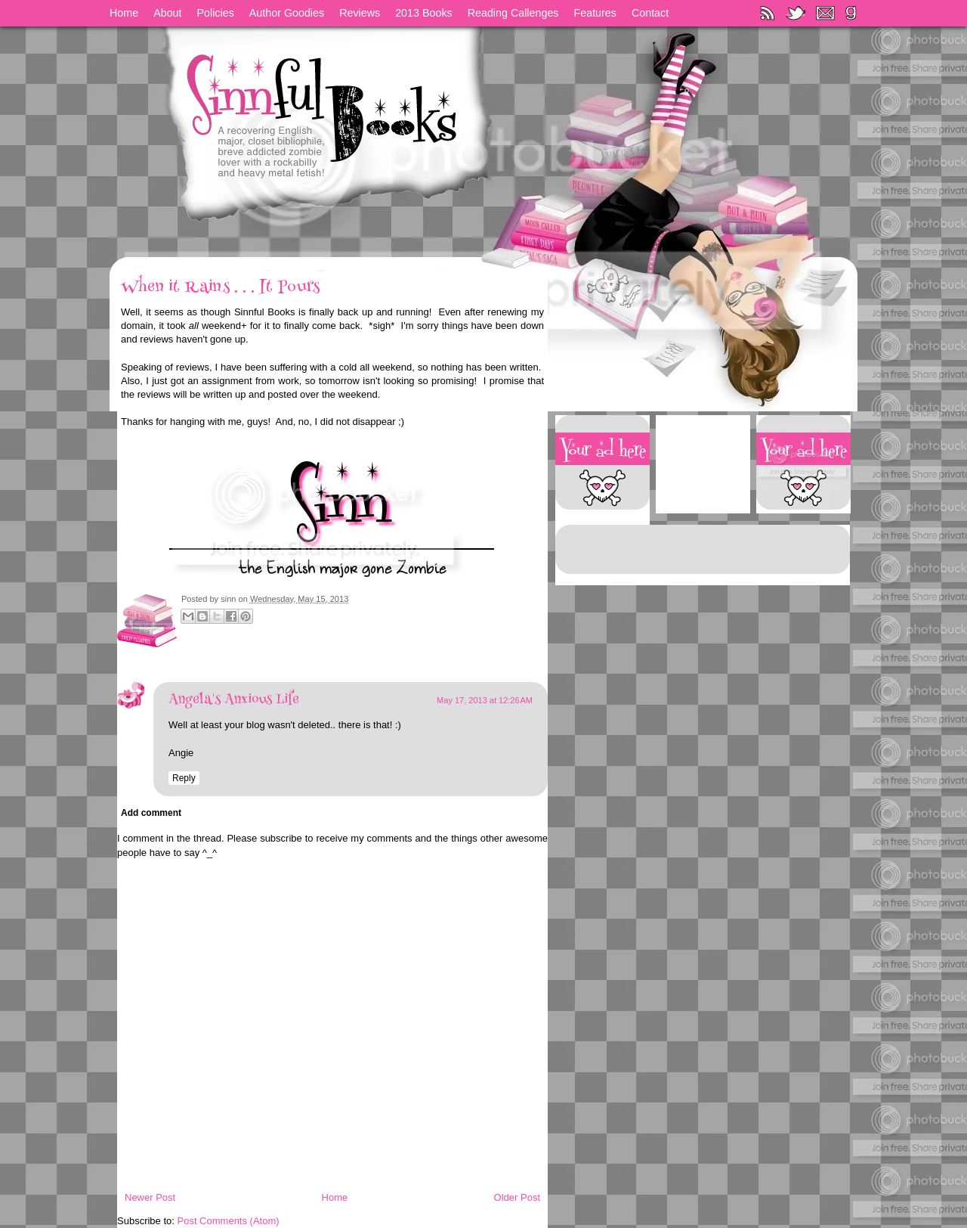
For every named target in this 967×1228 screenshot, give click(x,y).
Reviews (359, 13)
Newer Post (150, 1197)
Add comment (151, 813)
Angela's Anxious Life (233, 700)
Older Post (517, 1197)
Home (124, 13)
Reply (184, 778)
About (167, 13)
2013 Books (424, 13)
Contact (650, 13)
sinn (229, 598)
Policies (215, 13)
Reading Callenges (513, 13)
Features (595, 13)
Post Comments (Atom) (229, 1220)
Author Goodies (286, 13)
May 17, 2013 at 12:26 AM (485, 700)
